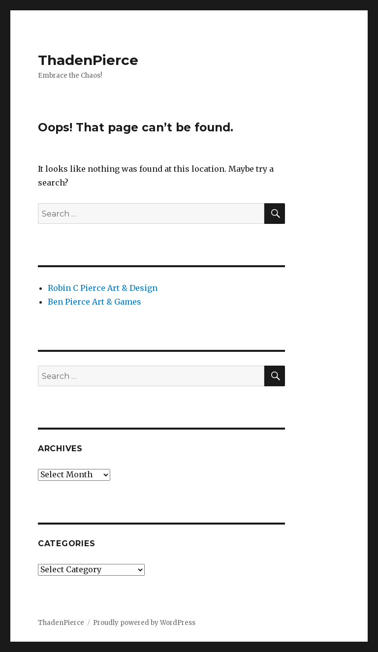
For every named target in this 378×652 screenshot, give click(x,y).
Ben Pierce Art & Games (94, 302)
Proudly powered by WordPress (144, 623)
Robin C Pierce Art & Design (103, 288)
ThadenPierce (88, 60)
